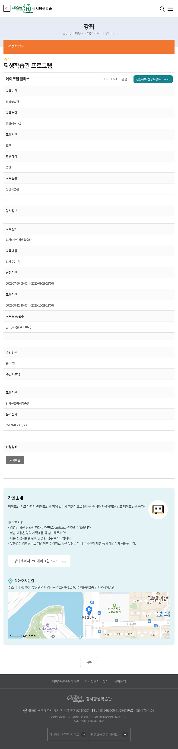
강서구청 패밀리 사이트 (64, 734)
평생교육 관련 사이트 (104, 734)
